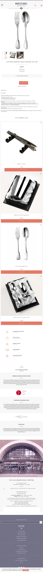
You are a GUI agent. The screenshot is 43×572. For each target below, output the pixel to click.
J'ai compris (26, 570)
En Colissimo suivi (16, 350)
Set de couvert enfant (5, 95)
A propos (21, 547)
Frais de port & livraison (21, 545)
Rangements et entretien (21, 536)
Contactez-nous (21, 549)
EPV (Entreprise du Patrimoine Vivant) (19, 110)
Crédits (21, 562)
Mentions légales (21, 558)
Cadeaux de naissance (21, 532)
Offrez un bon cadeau (17, 355)
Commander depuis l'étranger (21, 551)
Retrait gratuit (16, 337)
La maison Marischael (21, 540)
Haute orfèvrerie (21, 534)
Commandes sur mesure (21, 553)
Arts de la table (21, 531)
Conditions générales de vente (21, 560)
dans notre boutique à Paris (17, 338)
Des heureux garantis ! (16, 356)
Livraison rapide (16, 349)
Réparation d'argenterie (21, 538)
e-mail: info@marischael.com (21, 491)
